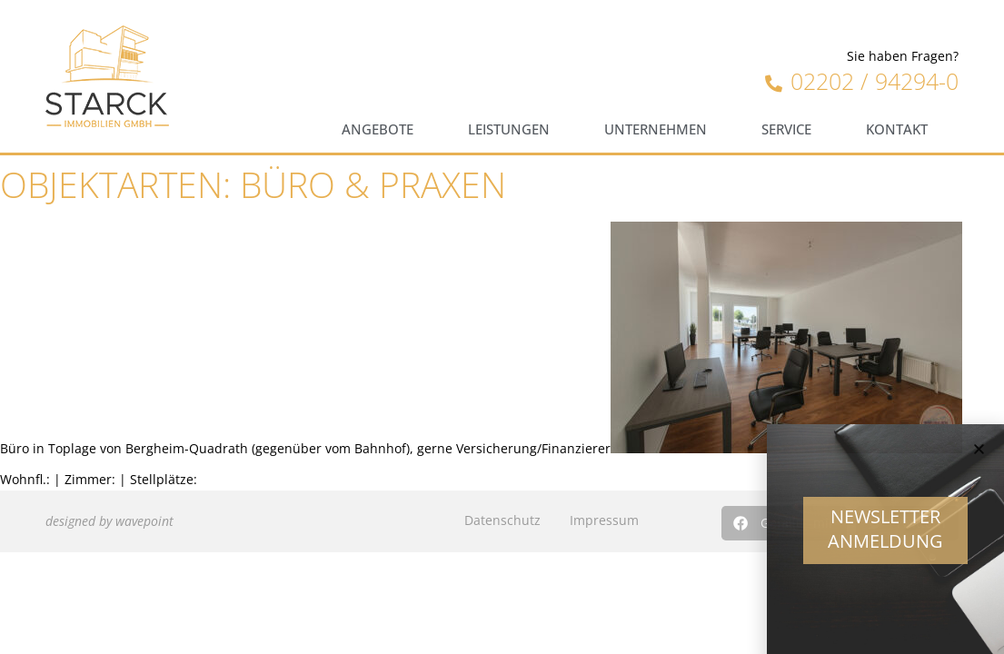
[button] (979, 456)
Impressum (604, 520)
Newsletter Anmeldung (885, 535)
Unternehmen (655, 129)
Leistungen (509, 129)
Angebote (377, 129)
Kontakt (897, 129)
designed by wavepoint (109, 521)
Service (786, 129)
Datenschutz (502, 520)
